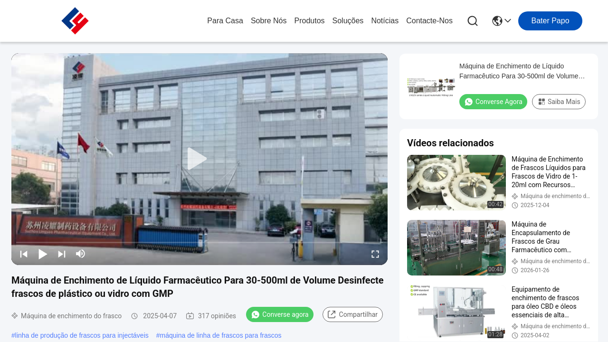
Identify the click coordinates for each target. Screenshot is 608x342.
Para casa (225, 21)
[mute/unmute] (80, 254)
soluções (348, 21)
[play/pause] (42, 254)
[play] (199, 159)
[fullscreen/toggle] (375, 254)
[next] (61, 254)
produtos (309, 21)
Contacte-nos (429, 21)
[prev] (23, 254)
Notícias (385, 21)
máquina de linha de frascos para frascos (221, 335)
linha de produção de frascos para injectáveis (82, 335)
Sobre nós (269, 21)
